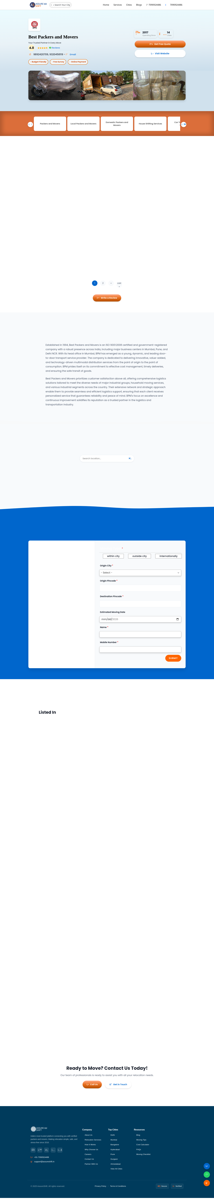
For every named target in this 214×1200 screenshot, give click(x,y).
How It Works (90, 1146)
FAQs (138, 1151)
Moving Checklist (143, 1156)
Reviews (54, 47)
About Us (89, 1136)
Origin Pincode (108, 582)
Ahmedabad (116, 1166)
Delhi (113, 1136)
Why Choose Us (92, 1151)
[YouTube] (61, 1151)
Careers (88, 1156)
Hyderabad (115, 1151)
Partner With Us (92, 1166)
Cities (129, 4)
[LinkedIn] (47, 1151)
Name (103, 629)
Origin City (106, 567)
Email (71, 54)
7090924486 (153, 4)
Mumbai (114, 1141)
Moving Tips (141, 1141)
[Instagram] (54, 1151)
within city (113, 558)
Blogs (139, 4)
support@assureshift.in (44, 1163)
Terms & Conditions (118, 1188)
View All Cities (117, 1171)
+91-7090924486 (41, 1158)
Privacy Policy (100, 1188)
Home (106, 4)
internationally (169, 558)
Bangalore (115, 1146)
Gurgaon (114, 1161)
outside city (139, 558)
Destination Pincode (111, 598)
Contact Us (89, 1161)
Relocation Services (93, 1141)
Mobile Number (108, 644)
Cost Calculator (143, 1146)
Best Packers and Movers (57, 36)
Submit (173, 660)
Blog (138, 1136)
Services (117, 4)
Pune (113, 1156)
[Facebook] (33, 1151)
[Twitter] (40, 1151)
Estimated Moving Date (112, 614)
